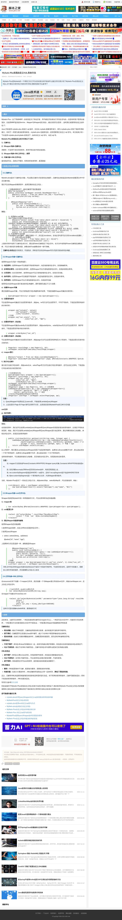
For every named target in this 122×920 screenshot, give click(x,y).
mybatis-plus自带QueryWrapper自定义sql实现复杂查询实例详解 (30, 697)
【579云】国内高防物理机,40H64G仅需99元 (16, 44)
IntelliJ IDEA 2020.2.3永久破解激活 (105, 114)
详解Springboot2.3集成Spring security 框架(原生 (107, 198)
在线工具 (34, 2)
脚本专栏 (36, 16)
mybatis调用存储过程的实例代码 (30, 840)
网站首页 (5, 16)
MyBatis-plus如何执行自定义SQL (19, 706)
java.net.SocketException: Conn (103, 135)
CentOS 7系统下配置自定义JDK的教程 (32, 866)
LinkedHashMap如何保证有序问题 (31, 801)
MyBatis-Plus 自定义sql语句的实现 (19, 712)
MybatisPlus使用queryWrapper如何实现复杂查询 (24, 715)
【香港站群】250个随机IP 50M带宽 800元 (45, 44)
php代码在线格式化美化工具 (102, 237)
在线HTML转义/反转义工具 (101, 243)
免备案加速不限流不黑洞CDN (71, 38)
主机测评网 (25, 2)
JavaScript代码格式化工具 (101, 231)
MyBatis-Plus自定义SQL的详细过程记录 (21, 709)
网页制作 (15, 16)
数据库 (56, 16)
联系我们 (53, 913)
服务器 (65, 16)
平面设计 (106, 16)
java (47, 20)
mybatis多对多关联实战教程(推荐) (103, 210)
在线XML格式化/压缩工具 (101, 234)
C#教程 (4, 20)
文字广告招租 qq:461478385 (41, 36)
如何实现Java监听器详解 (27, 775)
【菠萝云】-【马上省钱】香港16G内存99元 (16, 38)
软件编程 (14, 67)
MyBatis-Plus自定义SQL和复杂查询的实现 (22, 718)
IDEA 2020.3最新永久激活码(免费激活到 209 (108, 132)
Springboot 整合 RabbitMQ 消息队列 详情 (33, 853)
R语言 (87, 20)
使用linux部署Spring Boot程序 (102, 192)
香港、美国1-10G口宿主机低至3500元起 (75, 44)
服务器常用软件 (14, 2)
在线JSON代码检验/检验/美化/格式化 (104, 246)
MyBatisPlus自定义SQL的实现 (18, 700)
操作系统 (85, 16)
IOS (58, 20)
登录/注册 (87, 2)
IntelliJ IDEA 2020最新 (101, 111)
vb (9, 20)
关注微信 (108, 2)
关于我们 (38, 913)
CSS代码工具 (97, 228)
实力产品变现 (6, 41)
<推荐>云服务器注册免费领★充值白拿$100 (106, 36)
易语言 (74, 20)
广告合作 (46, 913)
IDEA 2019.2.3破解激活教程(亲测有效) (106, 138)
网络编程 (26, 16)
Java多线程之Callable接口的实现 (103, 201)
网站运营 (96, 16)
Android (52, 20)
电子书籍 (75, 16)
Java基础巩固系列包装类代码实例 (30, 892)
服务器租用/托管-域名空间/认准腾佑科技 (105, 49)
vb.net (14, 20)
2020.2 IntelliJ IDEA (100, 129)
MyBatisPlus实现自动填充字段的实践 (104, 189)
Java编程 (27, 20)
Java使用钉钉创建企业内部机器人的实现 (33, 788)
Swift (63, 20)
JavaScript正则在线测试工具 (101, 249)
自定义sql (16, 763)
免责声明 (61, 913)
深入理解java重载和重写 (100, 204)
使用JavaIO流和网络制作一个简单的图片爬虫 (34, 814)
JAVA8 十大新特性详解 (101, 126)
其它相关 (94, 20)
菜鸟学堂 (4, 2)
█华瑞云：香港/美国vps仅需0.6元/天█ (74, 49)
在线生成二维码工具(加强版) (102, 252)
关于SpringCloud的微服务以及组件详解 (32, 827)
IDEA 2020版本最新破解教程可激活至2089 (107, 123)
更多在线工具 (97, 256)
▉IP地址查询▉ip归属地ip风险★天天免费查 (46, 41)
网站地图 (68, 913)
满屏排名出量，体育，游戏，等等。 (73, 36)
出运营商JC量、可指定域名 (10, 36)
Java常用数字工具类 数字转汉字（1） (104, 186)
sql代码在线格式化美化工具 (101, 240)
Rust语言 (40, 20)
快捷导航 (118, 2)
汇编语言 (81, 20)
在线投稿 (84, 913)
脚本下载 (47, 16)
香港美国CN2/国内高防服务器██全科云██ (15, 52)
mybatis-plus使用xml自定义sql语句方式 (21, 703)
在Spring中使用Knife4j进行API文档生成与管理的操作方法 (39, 879)
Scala (68, 20)
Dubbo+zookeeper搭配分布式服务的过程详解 (107, 207)
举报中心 (97, 2)
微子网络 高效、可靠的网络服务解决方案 (75, 46)
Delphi (33, 20)
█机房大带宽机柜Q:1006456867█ (103, 38)
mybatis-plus (8, 763)
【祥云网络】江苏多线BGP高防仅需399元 (106, 46)
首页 (9, 67)
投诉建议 (76, 913)
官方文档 (14, 682)
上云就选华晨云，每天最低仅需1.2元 (44, 49)
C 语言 (20, 20)
